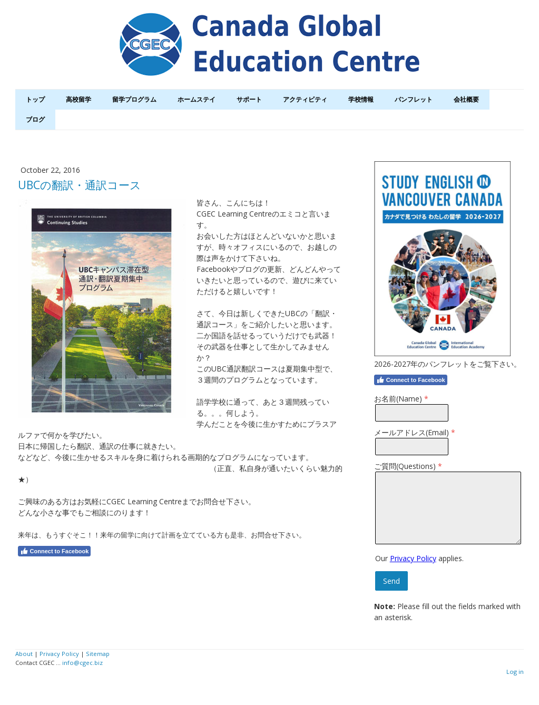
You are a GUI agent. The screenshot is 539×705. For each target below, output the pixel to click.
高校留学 (78, 99)
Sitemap (98, 654)
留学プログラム (134, 99)
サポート (249, 99)
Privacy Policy (413, 558)
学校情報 (361, 99)
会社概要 (466, 99)
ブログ (35, 119)
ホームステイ (196, 99)
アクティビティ (305, 99)
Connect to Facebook (54, 551)
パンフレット (414, 99)
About (24, 654)
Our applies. (419, 558)
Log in (515, 671)
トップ (35, 99)
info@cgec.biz (82, 663)
